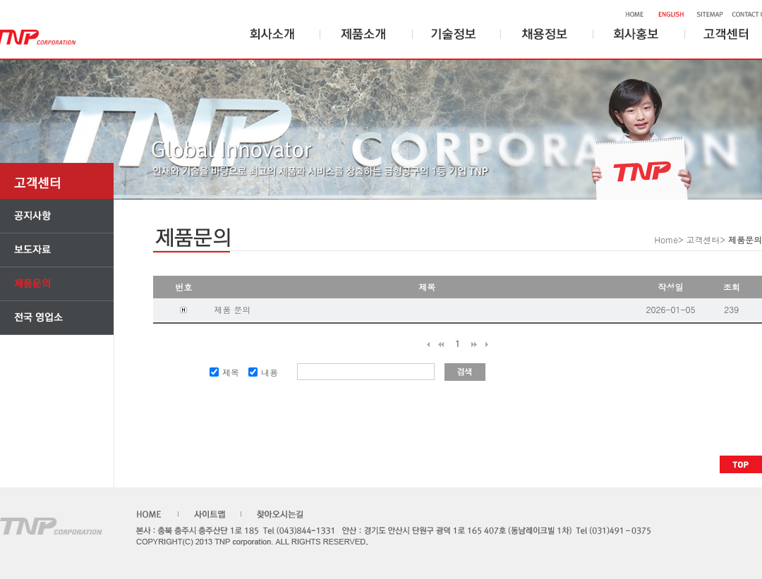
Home (666, 239)
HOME (630, 15)
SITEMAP (707, 15)
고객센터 (703, 239)
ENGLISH (667, 15)
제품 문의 (232, 309)
